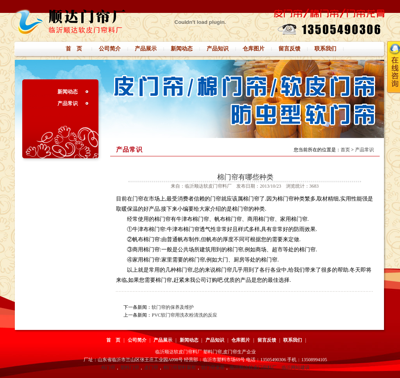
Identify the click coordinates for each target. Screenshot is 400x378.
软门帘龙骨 (213, 367)
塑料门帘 (129, 367)
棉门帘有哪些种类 (245, 177)
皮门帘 (151, 367)
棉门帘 (108, 367)
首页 (345, 149)
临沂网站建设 (296, 367)
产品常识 (67, 103)
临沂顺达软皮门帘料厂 (253, 367)
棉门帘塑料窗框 (179, 367)
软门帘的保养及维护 (173, 307)
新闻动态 (67, 92)
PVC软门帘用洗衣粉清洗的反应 (184, 315)
